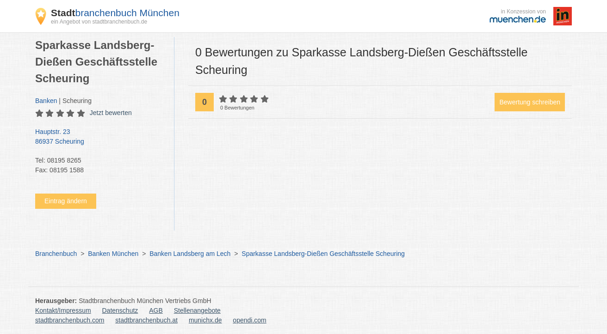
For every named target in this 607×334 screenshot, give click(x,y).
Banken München (113, 253)
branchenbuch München (115, 12)
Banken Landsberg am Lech (189, 253)
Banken (46, 100)
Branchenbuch (56, 253)
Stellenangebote (197, 310)
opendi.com (249, 320)
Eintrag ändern (65, 201)
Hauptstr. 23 (100, 137)
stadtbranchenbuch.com (69, 320)
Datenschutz (120, 310)
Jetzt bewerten (111, 112)
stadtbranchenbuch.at (146, 320)
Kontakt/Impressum (63, 310)
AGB (156, 310)
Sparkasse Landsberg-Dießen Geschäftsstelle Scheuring (323, 253)
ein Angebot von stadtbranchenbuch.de (99, 21)
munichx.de (205, 320)
